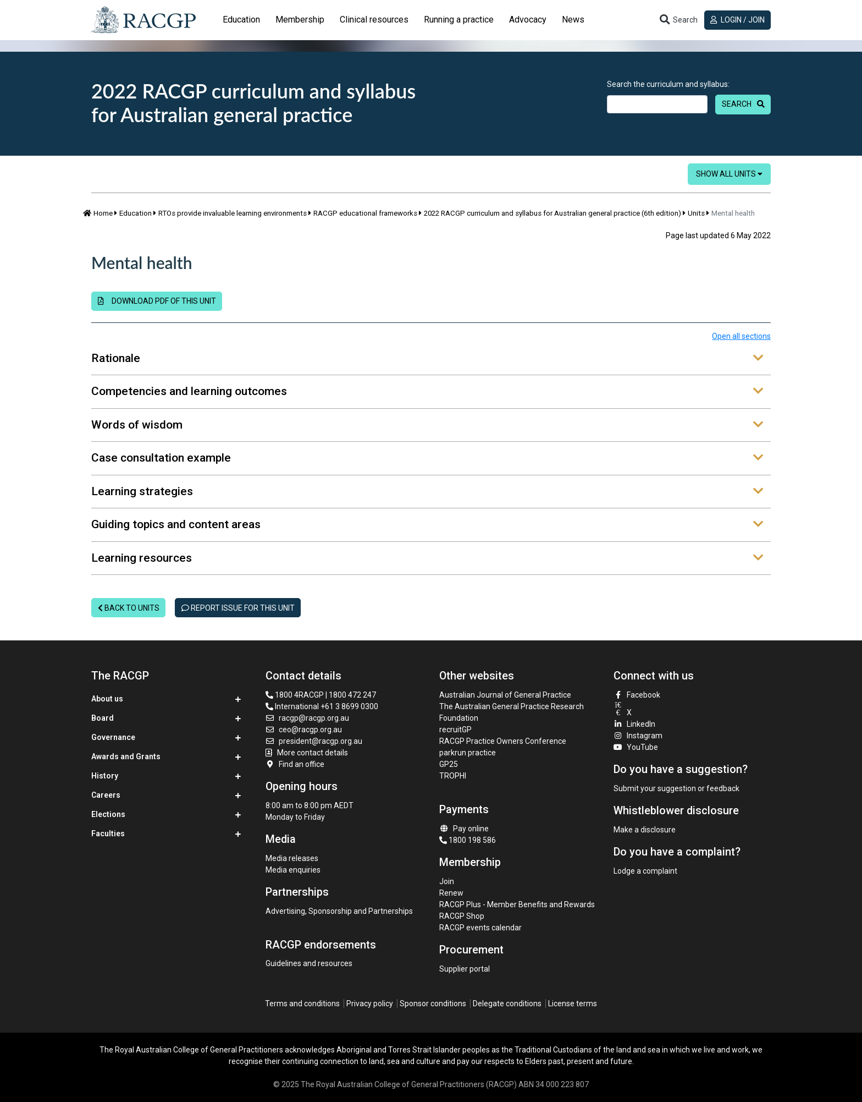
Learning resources (427, 558)
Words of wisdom (427, 425)
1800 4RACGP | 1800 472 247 (321, 694)
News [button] (573, 19)
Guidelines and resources (309, 963)
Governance (113, 737)
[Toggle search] (678, 20)
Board (102, 718)
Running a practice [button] (459, 19)
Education (135, 213)
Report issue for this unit (238, 608)
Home (98, 213)
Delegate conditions (507, 1003)
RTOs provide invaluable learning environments (232, 213)
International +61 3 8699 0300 (322, 706)
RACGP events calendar (480, 927)
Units (696, 213)
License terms (572, 1003)
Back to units (128, 608)
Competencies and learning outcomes (427, 392)
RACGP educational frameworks (365, 213)
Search (737, 104)
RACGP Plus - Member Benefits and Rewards (517, 904)
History (104, 775)
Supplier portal (464, 968)
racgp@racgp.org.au (308, 718)
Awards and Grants (126, 756)
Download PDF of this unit (157, 301)
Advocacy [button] (527, 19)
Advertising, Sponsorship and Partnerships (339, 911)
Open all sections (741, 336)
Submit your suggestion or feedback (676, 788)
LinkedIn (635, 724)
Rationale (427, 359)
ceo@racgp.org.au (304, 729)
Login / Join (737, 19)
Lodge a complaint (645, 871)
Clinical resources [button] (374, 19)
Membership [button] (299, 19)
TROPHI (452, 775)
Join (446, 881)
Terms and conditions (302, 1003)
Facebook (637, 694)
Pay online (464, 828)
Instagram (638, 735)
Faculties (108, 833)
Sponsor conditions (433, 1003)
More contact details (312, 752)
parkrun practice (467, 752)
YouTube (636, 747)
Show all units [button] (729, 173)
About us (107, 698)
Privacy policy (369, 1003)
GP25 (449, 764)
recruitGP (455, 729)
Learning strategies (427, 492)
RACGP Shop (461, 916)
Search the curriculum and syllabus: (668, 84)
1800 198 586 (467, 840)
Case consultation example (427, 458)
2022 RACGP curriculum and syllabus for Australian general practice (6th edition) (552, 213)
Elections (108, 814)
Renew (451, 893)
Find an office (295, 764)
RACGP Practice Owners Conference (502, 741)
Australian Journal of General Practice (505, 694)
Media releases (292, 858)
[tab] (241, 20)
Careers (105, 795)
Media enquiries (293, 869)
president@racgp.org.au (314, 741)
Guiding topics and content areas (427, 525)
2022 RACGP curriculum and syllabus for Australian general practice (253, 103)
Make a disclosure (645, 829)
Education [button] (241, 19)
